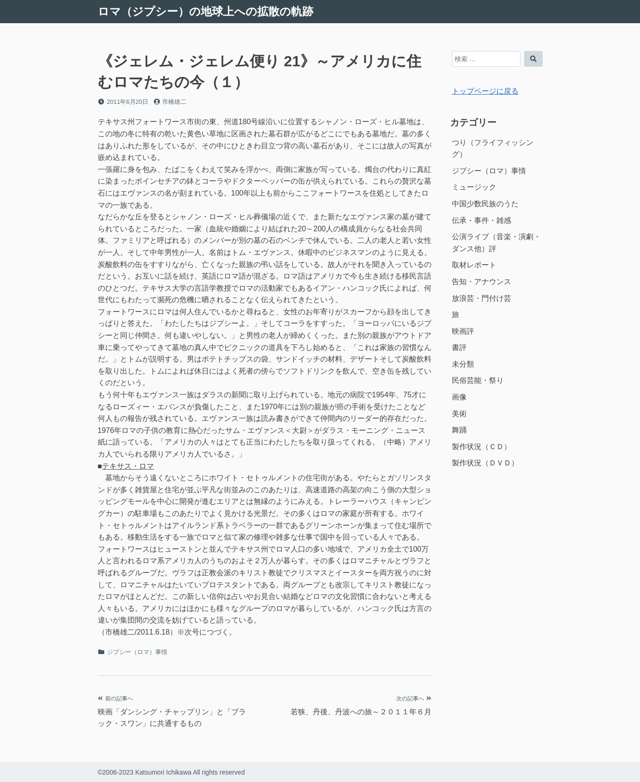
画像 (459, 397)
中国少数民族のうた (485, 204)
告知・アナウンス (481, 282)
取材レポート (474, 265)
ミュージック (474, 187)
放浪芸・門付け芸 (481, 298)
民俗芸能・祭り (478, 380)
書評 (459, 347)
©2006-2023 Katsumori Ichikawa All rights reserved (171, 772)
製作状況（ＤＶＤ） (485, 463)
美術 (459, 414)
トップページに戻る (485, 91)
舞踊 (459, 430)
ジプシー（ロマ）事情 (137, 651)
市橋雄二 (174, 101)
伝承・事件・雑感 (481, 220)
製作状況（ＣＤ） (481, 447)
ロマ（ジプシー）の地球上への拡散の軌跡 (205, 11)
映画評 (463, 331)
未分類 (463, 364)
